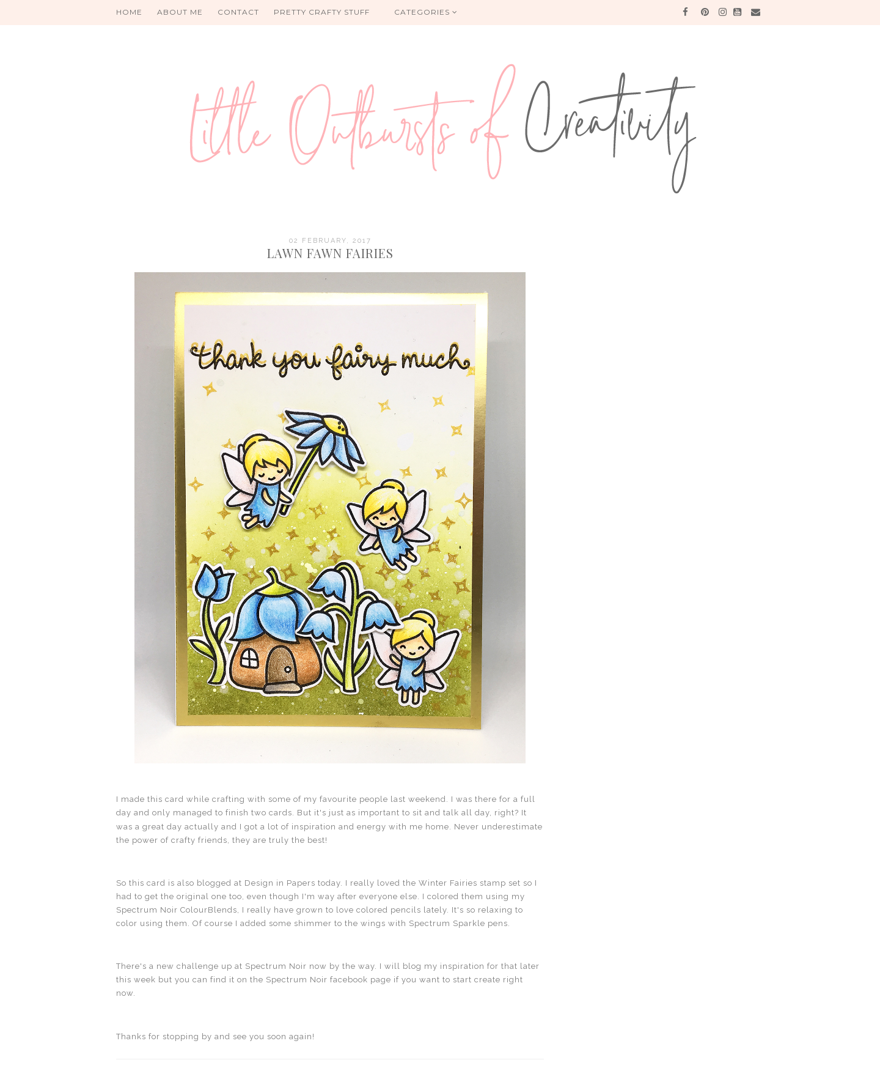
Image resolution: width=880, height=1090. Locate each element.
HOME (129, 12)
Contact (238, 12)
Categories (426, 12)
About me (180, 12)
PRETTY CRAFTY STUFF (322, 12)
